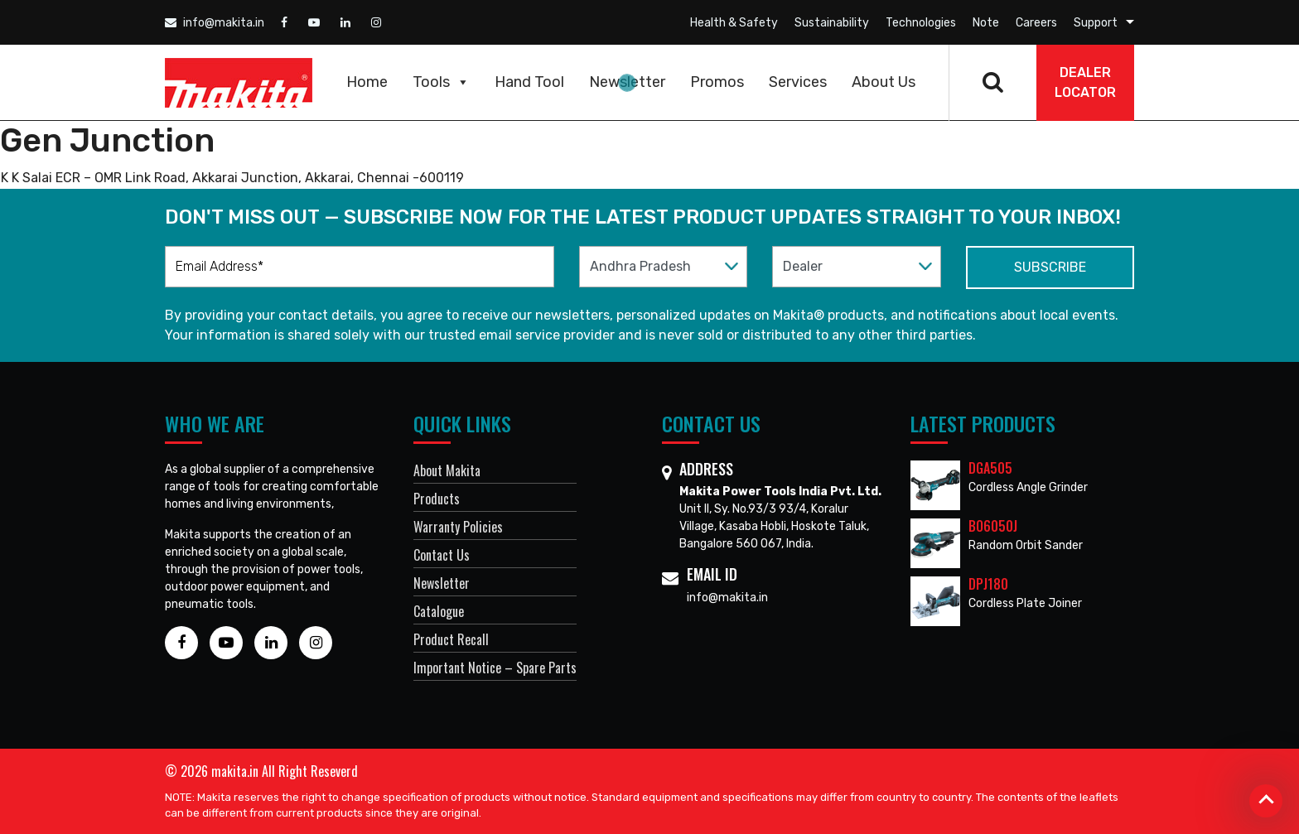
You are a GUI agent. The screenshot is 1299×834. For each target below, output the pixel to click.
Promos (717, 82)
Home (367, 82)
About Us (883, 82)
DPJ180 (988, 584)
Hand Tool (529, 82)
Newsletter (627, 82)
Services (798, 82)
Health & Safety (734, 23)
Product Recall (451, 639)
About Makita (446, 470)
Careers (1036, 23)
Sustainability (831, 23)
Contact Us (441, 555)
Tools (441, 82)
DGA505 (990, 468)
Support (1096, 23)
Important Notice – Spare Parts (495, 667)
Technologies (921, 23)
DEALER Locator (1085, 82)
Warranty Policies (458, 527)
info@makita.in (214, 23)
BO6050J (992, 526)
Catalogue (438, 611)
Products (436, 499)
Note (986, 23)
